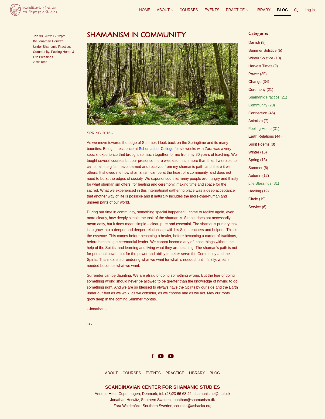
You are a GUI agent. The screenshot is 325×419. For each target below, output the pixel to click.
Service (257, 207)
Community (41, 52)
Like (89, 324)
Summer (258, 168)
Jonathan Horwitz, (125, 400)
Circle (257, 199)
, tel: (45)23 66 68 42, (175, 394)
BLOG (215, 373)
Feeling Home (61, 52)
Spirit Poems (261, 144)
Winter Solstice (264, 58)
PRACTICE (174, 373)
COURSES (132, 373)
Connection (261, 113)
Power (257, 74)
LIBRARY (197, 373)
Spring (257, 160)
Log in (309, 10)
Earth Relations (264, 136)
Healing (258, 191)
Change (258, 82)
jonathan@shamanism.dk (194, 400)
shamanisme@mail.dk (212, 394)
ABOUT (111, 373)
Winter (257, 152)
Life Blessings (43, 57)
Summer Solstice (265, 50)
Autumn (258, 175)
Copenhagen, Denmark (138, 394)
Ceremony (260, 90)
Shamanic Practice (56, 46)
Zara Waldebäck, (128, 406)
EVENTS (153, 373)
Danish (257, 42)
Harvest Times (263, 66)
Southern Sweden (156, 400)
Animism (258, 121)
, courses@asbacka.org (191, 406)
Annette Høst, (107, 394)
